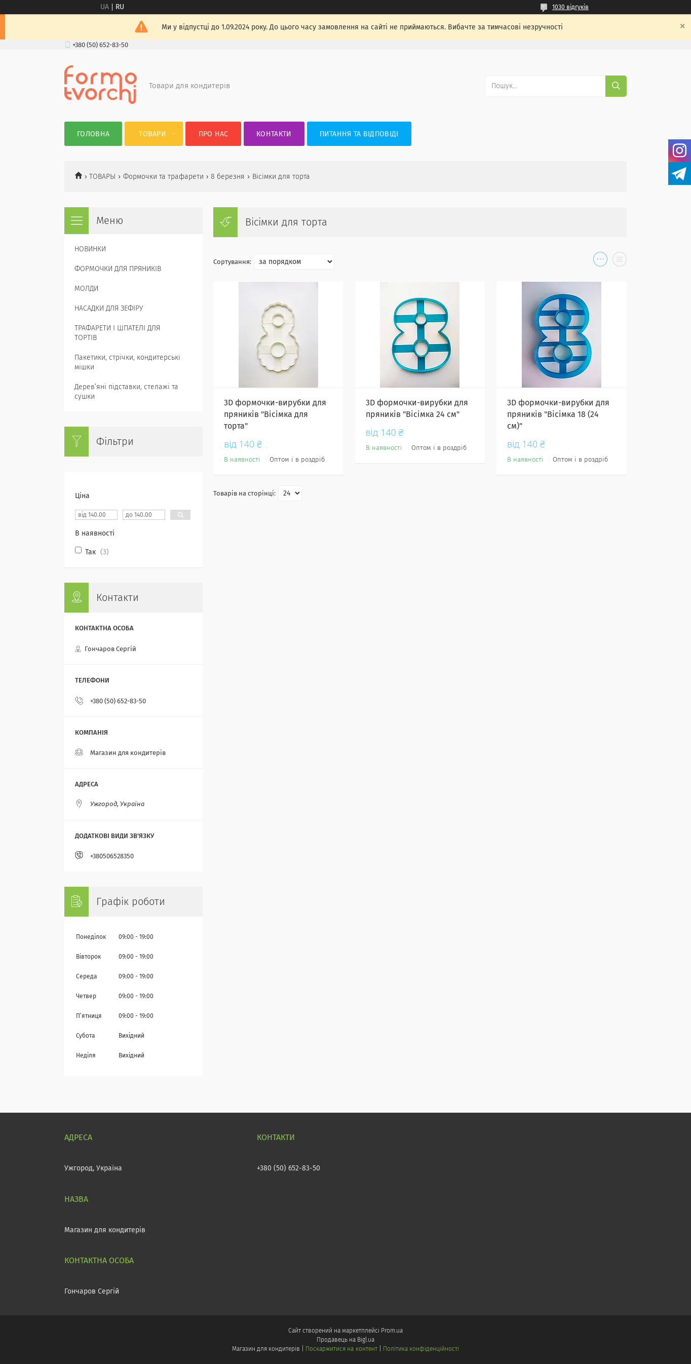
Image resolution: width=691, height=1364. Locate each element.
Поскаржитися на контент (341, 1348)
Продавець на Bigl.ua (345, 1339)
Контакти (273, 134)
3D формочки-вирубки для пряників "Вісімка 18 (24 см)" (558, 414)
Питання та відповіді (359, 134)
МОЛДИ (86, 288)
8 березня (228, 176)
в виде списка (619, 261)
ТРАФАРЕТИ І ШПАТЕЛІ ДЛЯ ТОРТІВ (117, 333)
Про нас (213, 134)
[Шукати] (616, 86)
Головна (93, 134)
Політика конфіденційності (421, 1348)
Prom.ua (392, 1330)
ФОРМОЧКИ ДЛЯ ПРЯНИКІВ (117, 268)
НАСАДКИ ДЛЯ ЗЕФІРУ (108, 308)
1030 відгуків (570, 7)
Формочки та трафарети (163, 176)
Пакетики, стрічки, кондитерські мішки (127, 362)
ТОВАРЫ (102, 176)
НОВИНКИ (90, 249)
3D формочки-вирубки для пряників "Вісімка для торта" (275, 414)
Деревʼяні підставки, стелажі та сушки (126, 392)
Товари (152, 134)
